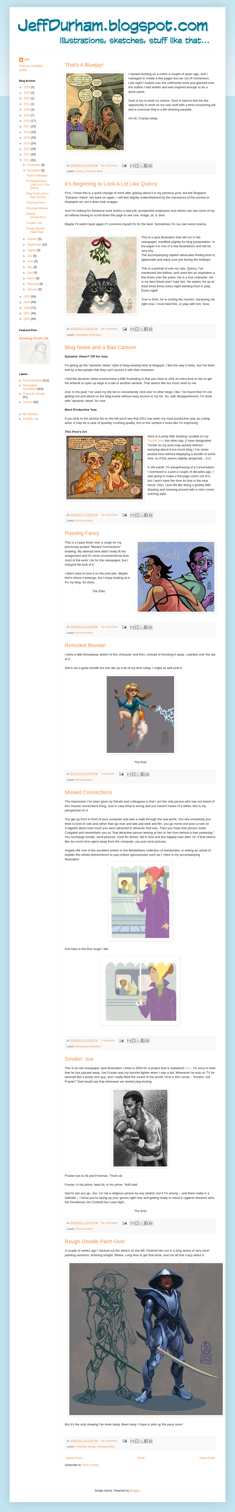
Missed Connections (88, 792)
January (32, 289)
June (30, 261)
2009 (27, 302)
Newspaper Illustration (88, 334)
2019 (27, 115)
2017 (27, 126)
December (34, 165)
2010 (27, 296)
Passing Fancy (82, 533)
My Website (30, 414)
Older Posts (207, 1458)
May (30, 267)
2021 (27, 104)
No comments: (109, 165)
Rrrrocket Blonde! (85, 645)
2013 (27, 149)
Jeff (26, 59)
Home (141, 1458)
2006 (27, 319)
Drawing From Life (34, 338)
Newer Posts (74, 1458)
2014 (27, 143)
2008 (27, 308)
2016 (27, 132)
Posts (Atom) (90, 1465)
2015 (27, 137)
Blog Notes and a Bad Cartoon (100, 347)
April (30, 272)
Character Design (86, 1446)
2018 (27, 121)
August (32, 250)
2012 (27, 154)
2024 (27, 92)
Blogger (135, 1490)
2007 (27, 313)
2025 (27, 87)
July (30, 256)
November (34, 170)
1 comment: (108, 773)
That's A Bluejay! (84, 65)
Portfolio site (31, 419)
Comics (80, 171)
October (32, 239)
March (31, 278)
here (188, 1068)
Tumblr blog (155, 440)
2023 (27, 98)
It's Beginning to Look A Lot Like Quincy (111, 184)
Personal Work (94, 171)
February (33, 284)
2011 (27, 160)
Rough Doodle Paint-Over (95, 1241)
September (34, 244)
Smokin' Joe (79, 1059)
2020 (27, 109)
